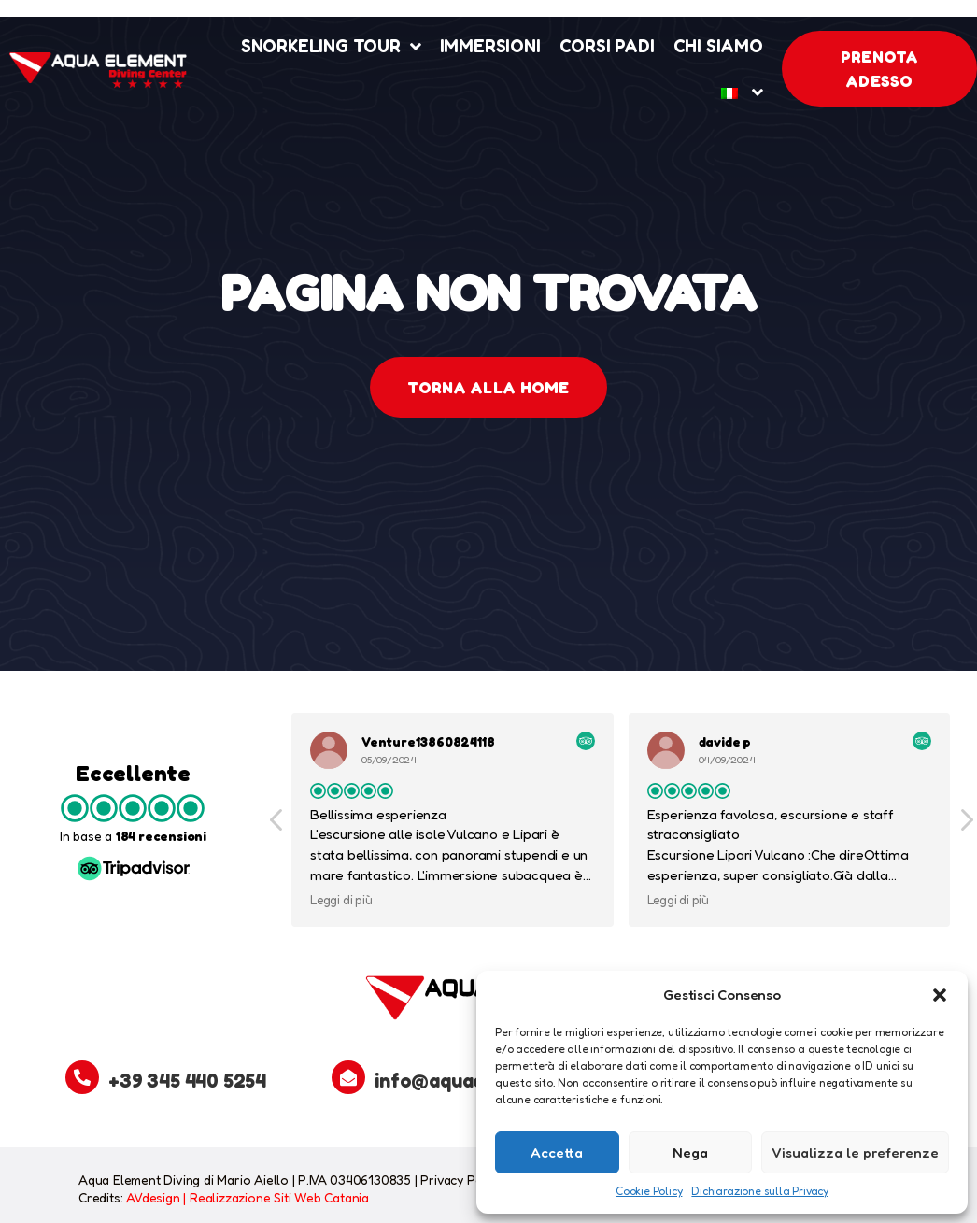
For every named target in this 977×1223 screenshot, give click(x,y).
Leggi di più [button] (342, 899)
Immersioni (490, 45)
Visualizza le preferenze (855, 1152)
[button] (939, 995)
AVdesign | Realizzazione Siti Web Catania (247, 1197)
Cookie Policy (649, 1191)
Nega (690, 1152)
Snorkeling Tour (331, 46)
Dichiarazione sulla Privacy (759, 1191)
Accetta (557, 1152)
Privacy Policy (461, 1179)
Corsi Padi (607, 45)
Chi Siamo (718, 45)
